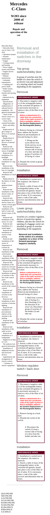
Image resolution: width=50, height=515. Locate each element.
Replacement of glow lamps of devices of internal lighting (8, 141)
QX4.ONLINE (7, 493)
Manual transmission (6, 77)
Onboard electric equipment (8, 98)
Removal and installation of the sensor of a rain (8, 219)
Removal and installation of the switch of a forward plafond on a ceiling (9, 265)
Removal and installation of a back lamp (9, 174)
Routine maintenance (6, 58)
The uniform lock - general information (9, 345)
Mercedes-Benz (7, 46)
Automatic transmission (6, 81)
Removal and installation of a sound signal (7, 226)
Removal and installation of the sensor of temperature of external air (8, 243)
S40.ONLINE (6, 496)
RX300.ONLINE (8, 503)
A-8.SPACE (6, 512)
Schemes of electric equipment (8, 364)
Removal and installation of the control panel (8, 252)
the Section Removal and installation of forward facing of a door (29, 134)
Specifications (8, 102)
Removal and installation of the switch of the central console (9, 285)
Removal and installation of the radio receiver (8, 329)
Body (5, 95)
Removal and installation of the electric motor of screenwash (8, 193)
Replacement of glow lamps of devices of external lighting (8, 132)
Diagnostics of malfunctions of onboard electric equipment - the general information (8, 108)
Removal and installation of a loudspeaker (7, 335)
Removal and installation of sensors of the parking (7, 233)
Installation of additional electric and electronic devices (8, 351)
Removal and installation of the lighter (8, 322)
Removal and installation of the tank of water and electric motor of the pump (9, 211)
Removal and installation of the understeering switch (9, 258)
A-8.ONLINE (6, 498)
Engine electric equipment (8, 73)
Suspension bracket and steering (9, 92)
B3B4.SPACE (6, 509)
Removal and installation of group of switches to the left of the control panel (9, 275)
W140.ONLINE (7, 505)
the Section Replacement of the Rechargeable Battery (31, 124)
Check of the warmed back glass (8, 122)
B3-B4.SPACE (7, 507)
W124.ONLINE (7, 500)
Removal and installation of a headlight (7, 155)
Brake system (7, 89)
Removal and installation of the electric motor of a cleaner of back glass (9, 201)
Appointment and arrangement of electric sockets (8, 359)
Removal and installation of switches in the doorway (7, 293)
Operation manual (9, 54)
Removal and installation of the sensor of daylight (8, 149)
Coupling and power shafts (7, 85)
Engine (5, 61)
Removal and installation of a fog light (8, 161)
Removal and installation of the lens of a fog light (8, 168)
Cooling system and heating (8, 64)
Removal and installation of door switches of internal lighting (8, 302)
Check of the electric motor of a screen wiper (8, 116)
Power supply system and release (8, 68)
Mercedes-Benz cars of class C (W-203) (8, 50)
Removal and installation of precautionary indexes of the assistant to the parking (7, 313)
